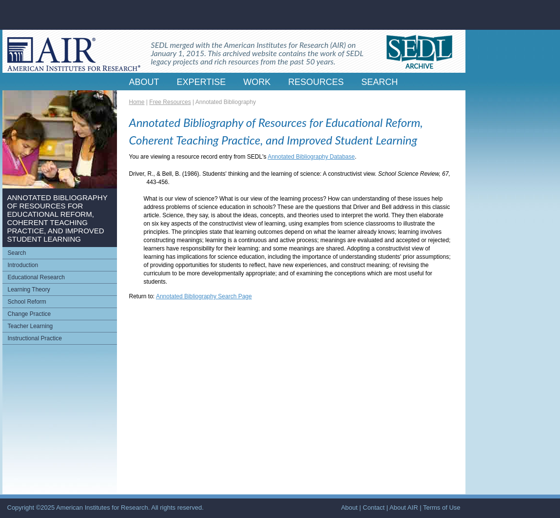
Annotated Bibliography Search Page (204, 296)
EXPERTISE (201, 82)
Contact (374, 507)
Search (17, 252)
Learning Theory (29, 289)
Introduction (23, 265)
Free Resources (170, 102)
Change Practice (29, 314)
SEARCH (379, 82)
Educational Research (36, 277)
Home (137, 102)
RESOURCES (316, 82)
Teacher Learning (30, 326)
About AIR (403, 507)
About (349, 507)
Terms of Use (442, 507)
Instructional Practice (35, 338)
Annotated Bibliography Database (311, 156)
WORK (256, 82)
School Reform (27, 301)
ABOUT (144, 82)
